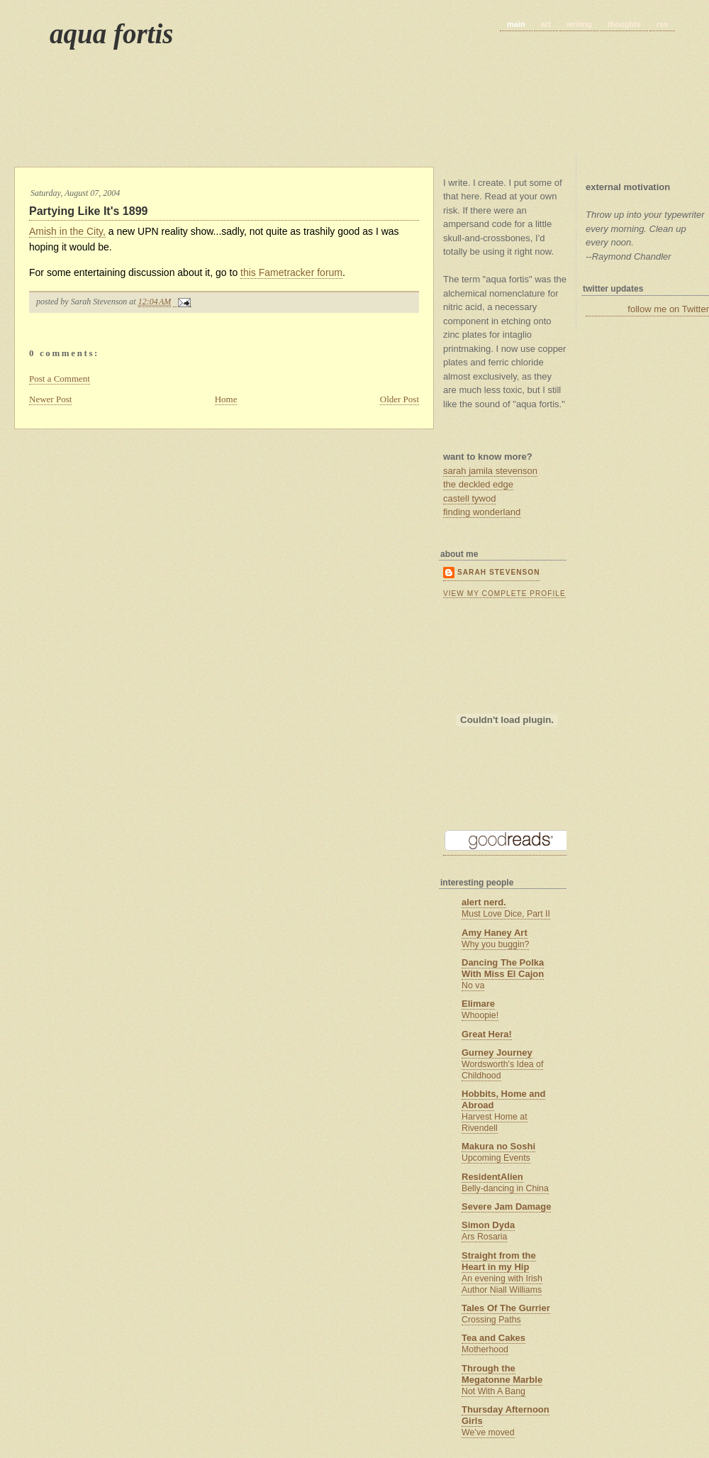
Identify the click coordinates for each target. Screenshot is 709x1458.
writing (579, 24)
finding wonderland (481, 512)
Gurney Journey (497, 1052)
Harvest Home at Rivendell (494, 1122)
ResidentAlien (492, 1176)
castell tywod (469, 498)
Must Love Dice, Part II (506, 914)
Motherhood (485, 1349)
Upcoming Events (496, 1158)
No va (473, 985)
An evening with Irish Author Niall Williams (502, 1284)
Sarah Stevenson (498, 572)
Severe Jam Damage (506, 1206)
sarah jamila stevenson (490, 470)
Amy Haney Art (494, 932)
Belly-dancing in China (505, 1188)
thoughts (624, 24)
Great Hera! (487, 1034)
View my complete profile (504, 593)
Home (226, 399)
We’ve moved (488, 1432)
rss (663, 24)
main (516, 24)
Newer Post (50, 399)
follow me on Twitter (668, 309)
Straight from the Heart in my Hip (499, 1261)
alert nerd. (484, 902)
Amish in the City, (67, 231)
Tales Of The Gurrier (506, 1308)
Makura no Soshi (498, 1146)
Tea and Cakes (493, 1337)
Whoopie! (480, 1015)
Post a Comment (59, 378)
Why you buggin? (495, 944)
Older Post (399, 399)
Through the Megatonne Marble (502, 1374)
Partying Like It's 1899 (88, 211)
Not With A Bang (493, 1391)
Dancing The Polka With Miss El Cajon (503, 968)
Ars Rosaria (484, 1237)
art (546, 24)
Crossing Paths (491, 1320)
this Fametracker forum (291, 272)
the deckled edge (478, 484)
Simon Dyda (488, 1225)
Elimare (478, 1003)
